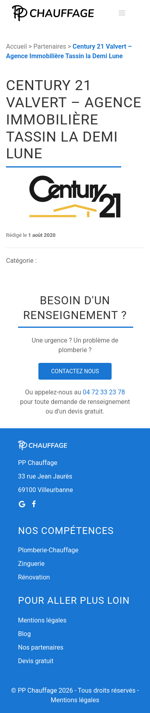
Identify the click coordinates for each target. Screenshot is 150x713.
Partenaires (50, 46)
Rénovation (34, 577)
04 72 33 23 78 (104, 392)
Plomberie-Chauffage (48, 550)
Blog (24, 634)
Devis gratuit (36, 661)
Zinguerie (31, 563)
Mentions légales (42, 620)
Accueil (16, 46)
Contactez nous (75, 371)
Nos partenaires (40, 647)
